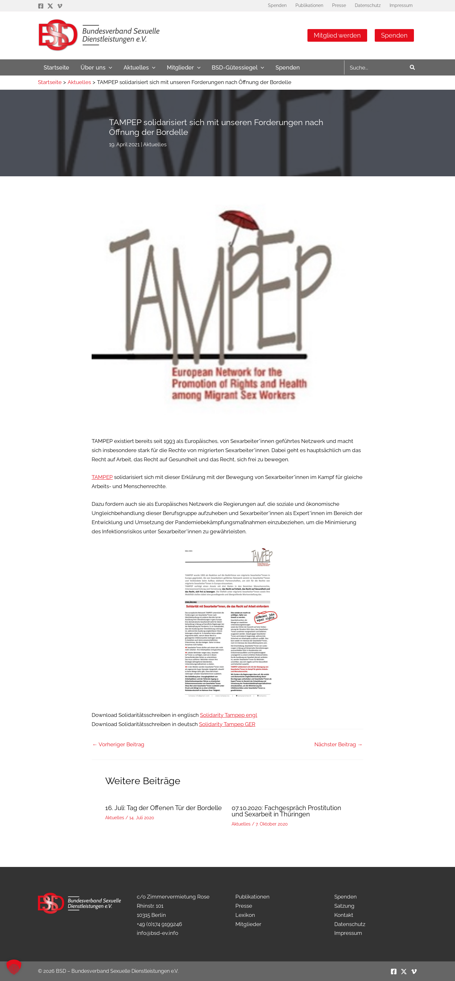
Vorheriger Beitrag (118, 744)
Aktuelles (155, 144)
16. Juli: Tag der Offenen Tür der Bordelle (163, 808)
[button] (14, 967)
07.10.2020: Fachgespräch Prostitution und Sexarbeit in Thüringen (286, 811)
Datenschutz (349, 924)
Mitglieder (248, 924)
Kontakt (343, 915)
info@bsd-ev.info (157, 933)
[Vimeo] (60, 6)
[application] (109, 67)
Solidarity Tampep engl (228, 715)
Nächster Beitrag (338, 744)
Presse (243, 906)
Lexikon (245, 915)
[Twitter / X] (50, 6)
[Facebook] (41, 6)
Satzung (344, 906)
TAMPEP (102, 477)
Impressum (348, 933)
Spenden (394, 35)
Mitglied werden (337, 35)
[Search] (413, 67)
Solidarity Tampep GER (227, 724)
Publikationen (252, 896)
